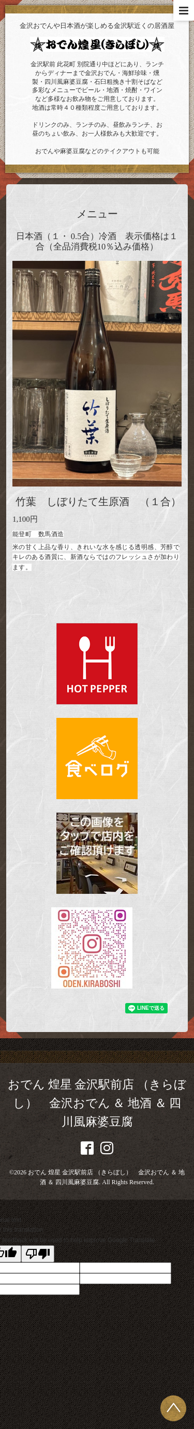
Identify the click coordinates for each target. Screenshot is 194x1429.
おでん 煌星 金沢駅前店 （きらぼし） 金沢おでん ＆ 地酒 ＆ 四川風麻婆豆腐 (97, 1103)
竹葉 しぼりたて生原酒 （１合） (98, 501)
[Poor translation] (37, 1253)
